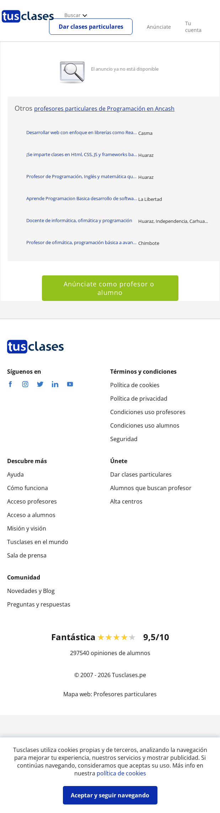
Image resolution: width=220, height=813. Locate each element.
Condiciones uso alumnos (144, 425)
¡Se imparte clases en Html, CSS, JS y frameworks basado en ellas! (82, 154)
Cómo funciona (27, 488)
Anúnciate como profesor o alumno (110, 288)
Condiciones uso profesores (148, 412)
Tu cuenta (193, 26)
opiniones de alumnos (120, 653)
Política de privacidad (138, 398)
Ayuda (15, 474)
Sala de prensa (27, 555)
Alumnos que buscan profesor (151, 488)
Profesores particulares (125, 694)
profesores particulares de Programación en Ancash (104, 108)
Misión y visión (26, 528)
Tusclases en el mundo (37, 542)
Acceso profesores (32, 501)
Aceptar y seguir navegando (110, 795)
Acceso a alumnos (31, 515)
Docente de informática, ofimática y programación (79, 220)
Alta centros (126, 501)
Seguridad (124, 439)
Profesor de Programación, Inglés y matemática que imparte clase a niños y (82, 176)
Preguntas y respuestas (38, 604)
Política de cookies (135, 385)
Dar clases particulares (91, 27)
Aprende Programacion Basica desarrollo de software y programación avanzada (82, 198)
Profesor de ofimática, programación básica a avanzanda (82, 242)
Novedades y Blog (31, 591)
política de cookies (121, 773)
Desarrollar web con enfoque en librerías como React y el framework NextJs (82, 132)
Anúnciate (159, 26)
